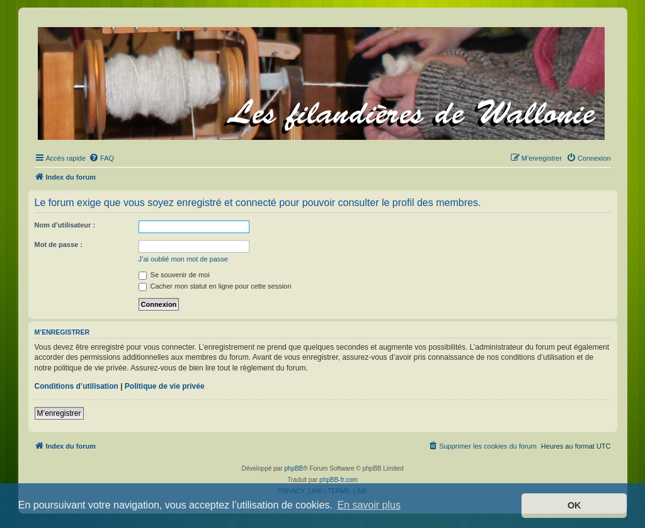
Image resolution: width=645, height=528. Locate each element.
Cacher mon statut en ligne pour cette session (215, 286)
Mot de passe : (59, 244)
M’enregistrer (59, 413)
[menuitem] (101, 158)
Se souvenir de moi (174, 274)
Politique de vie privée (165, 386)
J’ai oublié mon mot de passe (183, 259)
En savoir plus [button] (369, 505)
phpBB (293, 468)
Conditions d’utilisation (76, 386)
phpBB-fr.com (338, 479)
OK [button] (574, 505)
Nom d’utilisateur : (65, 225)
